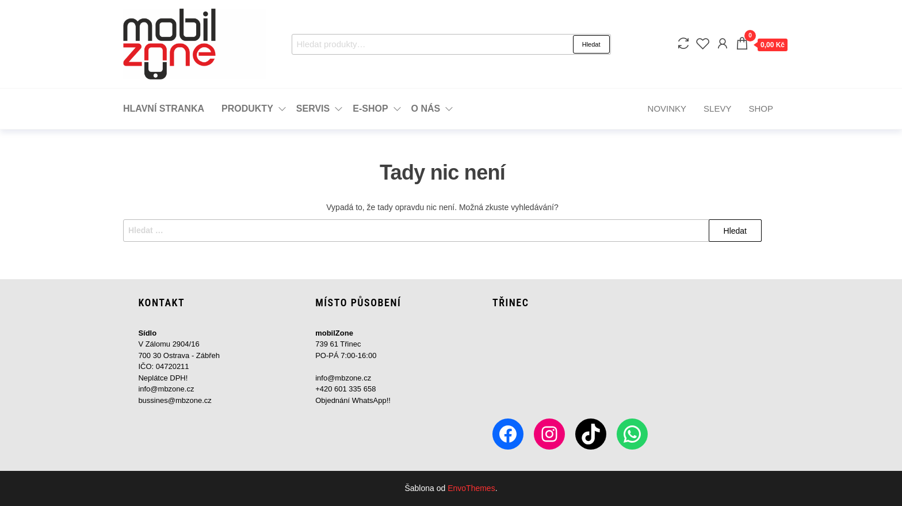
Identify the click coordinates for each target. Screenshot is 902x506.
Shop (760, 108)
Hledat (591, 44)
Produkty (247, 108)
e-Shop (370, 108)
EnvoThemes (471, 488)
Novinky (667, 108)
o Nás (426, 108)
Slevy (717, 108)
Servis (313, 108)
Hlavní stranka (163, 108)
